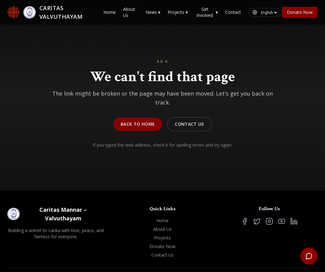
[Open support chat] (309, 256)
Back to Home (138, 125)
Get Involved (207, 12)
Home (109, 12)
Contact (233, 12)
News (153, 12)
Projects (178, 12)
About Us (129, 12)
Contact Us (189, 125)
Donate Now (300, 12)
